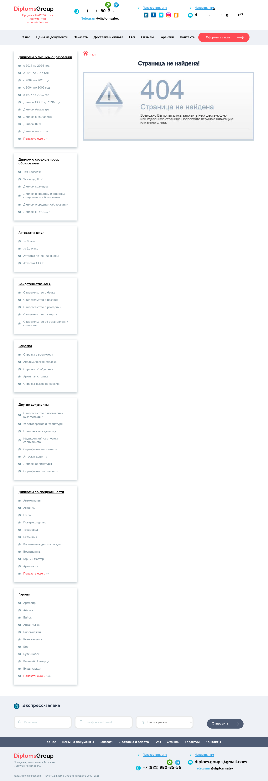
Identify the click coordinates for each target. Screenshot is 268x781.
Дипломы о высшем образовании (45, 57)
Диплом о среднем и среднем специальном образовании (44, 195)
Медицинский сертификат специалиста (41, 440)
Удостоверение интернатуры (43, 424)
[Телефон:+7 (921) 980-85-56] (100, 11)
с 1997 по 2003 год (36, 95)
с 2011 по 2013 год (36, 73)
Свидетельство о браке (39, 292)
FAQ (132, 37)
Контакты (187, 37)
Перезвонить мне (155, 7)
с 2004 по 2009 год (36, 87)
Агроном (29, 508)
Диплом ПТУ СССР (36, 212)
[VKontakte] (146, 14)
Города (24, 594)
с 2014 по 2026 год (36, 65)
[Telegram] (116, 4)
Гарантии (167, 37)
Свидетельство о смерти (40, 314)
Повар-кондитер (34, 522)
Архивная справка (35, 376)
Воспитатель (31, 551)
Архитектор (31, 566)
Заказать (81, 37)
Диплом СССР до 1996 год (41, 102)
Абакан (28, 610)
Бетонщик (30, 537)
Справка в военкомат (38, 354)
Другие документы (33, 404)
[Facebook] (153, 14)
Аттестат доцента (35, 456)
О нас (26, 37)
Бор (25, 646)
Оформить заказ (218, 37)
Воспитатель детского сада (42, 544)
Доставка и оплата (108, 37)
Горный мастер (33, 559)
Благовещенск (33, 639)
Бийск (27, 617)
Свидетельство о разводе (40, 299)
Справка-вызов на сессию (41, 383)
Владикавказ (32, 668)
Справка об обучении (38, 369)
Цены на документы (52, 37)
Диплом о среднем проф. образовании (38, 161)
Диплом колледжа (35, 186)
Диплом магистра (35, 131)
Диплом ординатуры (37, 464)
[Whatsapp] (109, 4)
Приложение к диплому (39, 431)
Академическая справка (40, 362)
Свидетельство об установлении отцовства (45, 323)
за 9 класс (30, 241)
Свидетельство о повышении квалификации (43, 415)
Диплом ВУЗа (32, 124)
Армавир (29, 603)
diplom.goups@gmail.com (221, 762)
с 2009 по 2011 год (36, 80)
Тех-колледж (32, 172)
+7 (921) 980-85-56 (162, 768)
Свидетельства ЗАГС (34, 284)
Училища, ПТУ (33, 179)
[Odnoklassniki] (176, 14)
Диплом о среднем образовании (45, 204)
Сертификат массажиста (40, 449)
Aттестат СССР (33, 263)
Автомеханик (32, 500)
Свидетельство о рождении (42, 307)
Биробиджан (32, 632)
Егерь (27, 515)
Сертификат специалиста (40, 471)
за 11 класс (30, 248)
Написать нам (204, 7)
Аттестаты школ (31, 233)
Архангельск (31, 624)
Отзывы (147, 37)
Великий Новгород (36, 661)
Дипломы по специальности (41, 492)
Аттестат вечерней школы (41, 256)
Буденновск (31, 654)
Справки (25, 346)
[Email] (221, 14)
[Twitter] (161, 14)
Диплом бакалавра (36, 109)
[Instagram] (168, 14)
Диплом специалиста (38, 116)
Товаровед (30, 529)
